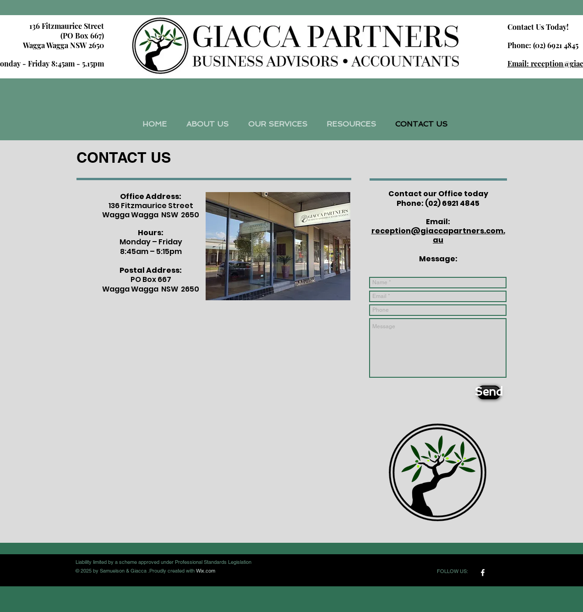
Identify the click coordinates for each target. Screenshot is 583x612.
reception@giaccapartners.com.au (438, 235)
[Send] (489, 392)
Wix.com (205, 571)
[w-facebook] (482, 572)
